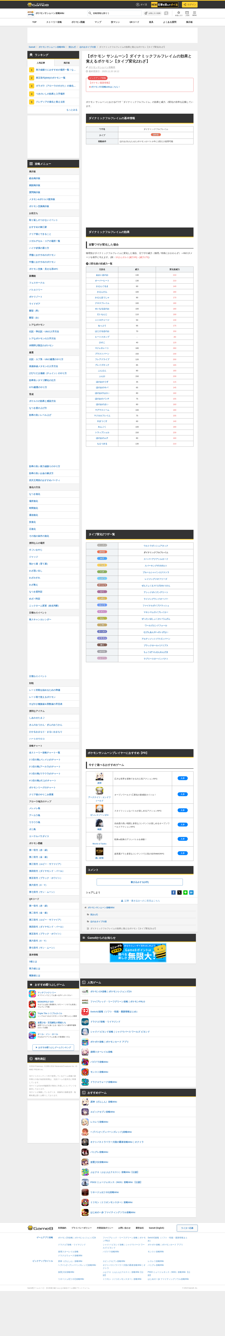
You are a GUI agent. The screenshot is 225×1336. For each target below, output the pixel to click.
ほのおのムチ (102, 438)
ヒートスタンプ (102, 337)
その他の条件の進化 (39, 536)
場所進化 (33, 501)
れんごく (102, 427)
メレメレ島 (34, 808)
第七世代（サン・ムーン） (42, 892)
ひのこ (102, 342)
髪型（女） (34, 317)
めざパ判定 (34, 598)
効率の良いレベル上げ (40, 415)
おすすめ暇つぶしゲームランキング (54, 1047)
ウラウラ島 (34, 822)
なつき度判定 (35, 591)
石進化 (32, 529)
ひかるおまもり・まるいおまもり (45, 732)
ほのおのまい (102, 404)
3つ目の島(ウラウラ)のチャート (45, 773)
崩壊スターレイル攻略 (68, 1251)
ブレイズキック (102, 365)
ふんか (102, 376)
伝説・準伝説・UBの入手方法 (44, 331)
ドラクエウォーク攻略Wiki (70, 1255)
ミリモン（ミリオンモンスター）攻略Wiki (122, 1279)
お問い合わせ (124, 1228)
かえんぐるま (102, 286)
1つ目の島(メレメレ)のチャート (45, 759)
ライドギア (34, 303)
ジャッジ (33, 557)
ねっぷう (102, 325)
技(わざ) (94, 914)
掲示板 (189, 22)
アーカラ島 (34, 815)
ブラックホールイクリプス (156, 645)
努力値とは (34, 968)
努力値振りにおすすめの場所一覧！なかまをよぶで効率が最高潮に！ (57, 70)
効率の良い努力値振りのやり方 (44, 466)
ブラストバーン (102, 354)
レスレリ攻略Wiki (156, 1261)
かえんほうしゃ (102, 297)
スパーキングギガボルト (156, 566)
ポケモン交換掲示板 (39, 206)
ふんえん (102, 370)
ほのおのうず (102, 382)
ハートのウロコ (37, 739)
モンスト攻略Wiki (156, 1251)
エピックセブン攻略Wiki (114, 1261)
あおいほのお (102, 275)
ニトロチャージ (102, 320)
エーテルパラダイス (39, 836)
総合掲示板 (34, 178)
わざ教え (33, 584)
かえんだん (102, 292)
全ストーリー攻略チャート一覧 (44, 752)
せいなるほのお (102, 309)
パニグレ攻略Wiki (156, 1265)
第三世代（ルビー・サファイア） (45, 864)
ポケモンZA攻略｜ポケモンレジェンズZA (77, 1237)
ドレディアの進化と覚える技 (50, 102)
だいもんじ (102, 314)
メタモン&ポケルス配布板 (42, 199)
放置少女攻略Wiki (66, 1272)
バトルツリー (35, 290)
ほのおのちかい (102, 393)
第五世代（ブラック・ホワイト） (45, 878)
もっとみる (71, 110)
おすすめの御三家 (38, 227)
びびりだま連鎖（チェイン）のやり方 (48, 373)
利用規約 (62, 1228)
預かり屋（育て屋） (39, 564)
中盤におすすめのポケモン (42, 262)
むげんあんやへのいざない (156, 632)
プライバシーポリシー (81, 1228)
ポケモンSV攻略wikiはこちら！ (105, 87)
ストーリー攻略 (54, 22)
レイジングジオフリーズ (156, 579)
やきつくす (102, 421)
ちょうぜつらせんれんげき (156, 652)
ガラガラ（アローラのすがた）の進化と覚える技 (57, 86)
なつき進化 (34, 494)
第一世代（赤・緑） (39, 850)
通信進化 (33, 515)
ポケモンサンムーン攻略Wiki (101, 907)
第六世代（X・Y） (38, 885)
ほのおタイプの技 (98, 921)
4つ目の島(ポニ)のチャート (42, 780)
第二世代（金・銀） (39, 857)
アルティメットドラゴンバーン (156, 639)
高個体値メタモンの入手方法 (43, 366)
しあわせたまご (37, 718)
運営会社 (140, 1228)
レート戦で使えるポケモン (42, 697)
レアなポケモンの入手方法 (42, 338)
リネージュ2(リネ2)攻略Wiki (71, 1279)
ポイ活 (141, 5)
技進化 (32, 522)
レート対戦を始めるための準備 (44, 690)
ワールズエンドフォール (156, 625)
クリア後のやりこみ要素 (41, 794)
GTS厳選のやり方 (38, 387)
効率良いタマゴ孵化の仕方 (42, 380)
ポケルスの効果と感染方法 (42, 401)
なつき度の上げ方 (38, 408)
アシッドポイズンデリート (156, 592)
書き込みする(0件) (140, 882)
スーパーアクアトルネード (156, 559)
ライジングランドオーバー (156, 599)
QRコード (134, 22)
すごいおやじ (35, 550)
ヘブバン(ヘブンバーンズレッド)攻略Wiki (77, 1265)
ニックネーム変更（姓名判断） (44, 605)
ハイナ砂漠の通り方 (39, 248)
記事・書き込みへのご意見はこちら (140, 900)
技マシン (115, 22)
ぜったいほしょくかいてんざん (156, 619)
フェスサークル (37, 283)
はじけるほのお (102, 331)
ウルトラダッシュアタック (156, 546)
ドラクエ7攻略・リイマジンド (72, 1244)
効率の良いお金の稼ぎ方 (41, 473)
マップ (98, 22)
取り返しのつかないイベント (43, 220)
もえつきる (102, 444)
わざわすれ (34, 577)
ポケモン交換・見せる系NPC (43, 269)
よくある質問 (169, 22)
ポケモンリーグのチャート (42, 787)
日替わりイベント (38, 676)
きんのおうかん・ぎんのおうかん (45, 725)
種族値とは (34, 975)
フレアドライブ (102, 359)
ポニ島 (32, 829)
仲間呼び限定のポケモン (41, 345)
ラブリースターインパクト (156, 659)
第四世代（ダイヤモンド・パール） (47, 871)
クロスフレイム (102, 303)
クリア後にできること (40, 234)
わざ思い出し (35, 571)
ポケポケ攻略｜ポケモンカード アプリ (165, 1244)
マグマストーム (102, 410)
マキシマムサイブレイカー (156, 612)
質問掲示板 (34, 192)
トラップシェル (102, 432)
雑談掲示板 (34, 185)
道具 (151, 22)
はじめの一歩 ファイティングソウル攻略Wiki (168, 1279)
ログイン (189, 4)
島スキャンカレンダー (40, 619)
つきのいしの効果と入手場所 (50, 94)
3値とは (33, 961)
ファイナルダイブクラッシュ (156, 605)
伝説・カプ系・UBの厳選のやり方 (46, 359)
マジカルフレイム (102, 415)
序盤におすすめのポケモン (42, 255)
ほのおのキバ (102, 387)
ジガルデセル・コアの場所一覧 (44, 241)
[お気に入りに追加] (152, 13)
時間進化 (33, 508)
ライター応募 (187, 1228)
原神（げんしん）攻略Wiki (70, 1261)
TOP (34, 22)
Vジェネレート (102, 348)
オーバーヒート (102, 280)
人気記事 (41, 63)
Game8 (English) (156, 1228)
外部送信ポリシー (105, 1228)
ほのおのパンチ (102, 399)
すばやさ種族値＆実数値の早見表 (45, 704)
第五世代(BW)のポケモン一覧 (50, 78)
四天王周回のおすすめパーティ (44, 480)
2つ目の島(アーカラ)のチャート (45, 766)
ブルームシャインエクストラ (156, 572)
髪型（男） (34, 310)
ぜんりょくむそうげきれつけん (156, 585)
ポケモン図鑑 (78, 22)
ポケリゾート (35, 296)
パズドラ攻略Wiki (111, 1251)
